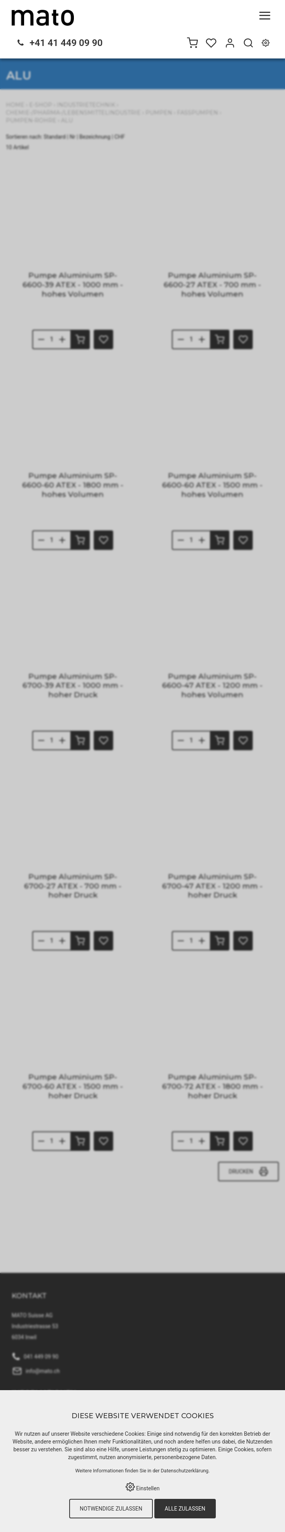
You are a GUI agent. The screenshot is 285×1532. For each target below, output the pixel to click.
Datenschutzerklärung (185, 1471)
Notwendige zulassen (111, 1508)
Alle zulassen (185, 1508)
